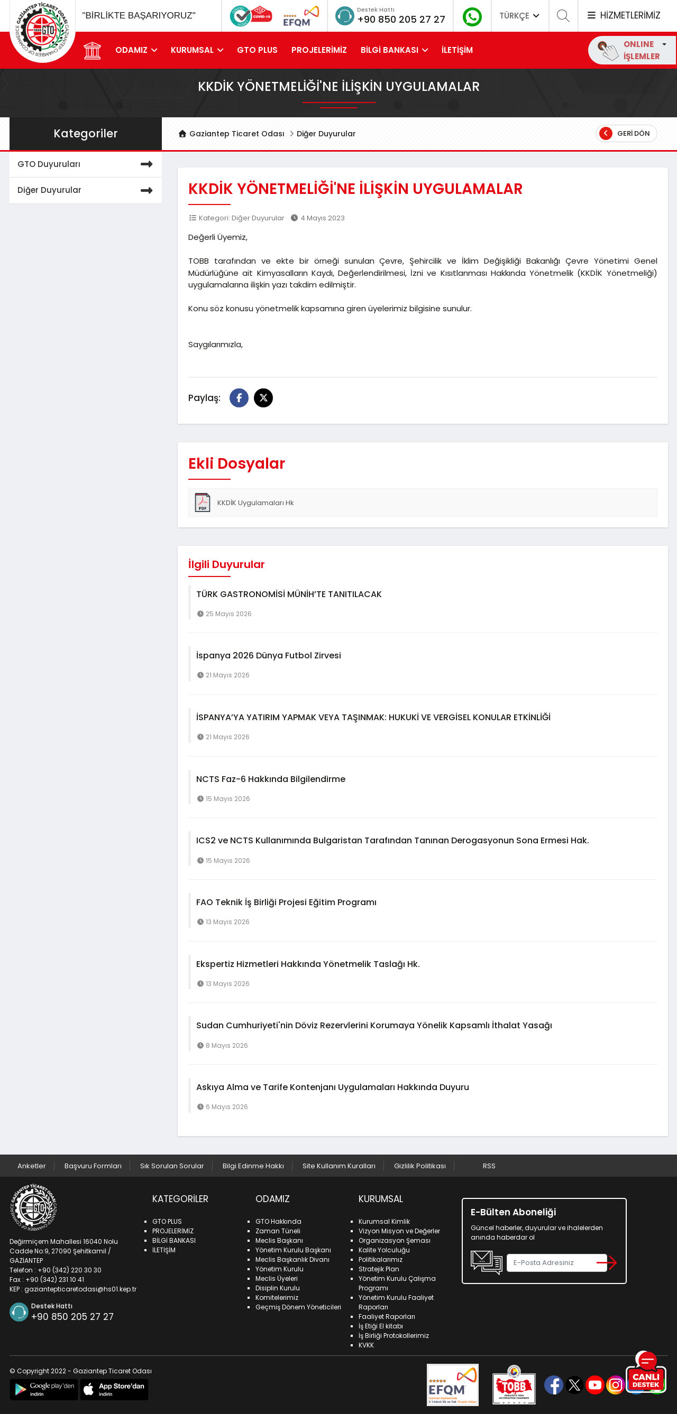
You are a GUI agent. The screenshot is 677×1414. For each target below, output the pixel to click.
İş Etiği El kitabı (381, 1326)
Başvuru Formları (93, 1166)
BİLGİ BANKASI (389, 49)
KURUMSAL (192, 49)
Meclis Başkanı (279, 1240)
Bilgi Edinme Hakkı (253, 1166)
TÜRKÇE (520, 15)
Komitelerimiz (276, 1297)
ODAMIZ (131, 49)
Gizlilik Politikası (420, 1166)
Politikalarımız (380, 1259)
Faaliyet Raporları (387, 1316)
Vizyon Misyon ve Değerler (399, 1230)
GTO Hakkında (278, 1221)
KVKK (366, 1345)
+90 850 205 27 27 (401, 19)
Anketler (31, 1166)
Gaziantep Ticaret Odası (231, 133)
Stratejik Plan (379, 1268)
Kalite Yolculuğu (384, 1249)
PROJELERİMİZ (319, 49)
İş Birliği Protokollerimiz (394, 1335)
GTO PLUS (257, 49)
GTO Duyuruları (87, 165)
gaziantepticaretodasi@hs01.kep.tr (80, 1289)
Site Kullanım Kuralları (339, 1166)
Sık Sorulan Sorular (172, 1166)
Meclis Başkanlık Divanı (292, 1259)
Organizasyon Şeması (395, 1240)
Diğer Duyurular (326, 133)
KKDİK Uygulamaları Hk (243, 502)
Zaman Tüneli (277, 1230)
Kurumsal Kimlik (384, 1221)
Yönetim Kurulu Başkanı (293, 1249)
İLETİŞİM (457, 49)
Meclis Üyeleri (276, 1278)
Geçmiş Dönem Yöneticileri (298, 1307)
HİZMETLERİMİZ (623, 15)
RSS (489, 1166)
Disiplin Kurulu (277, 1287)
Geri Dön (624, 133)
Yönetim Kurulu (279, 1268)
